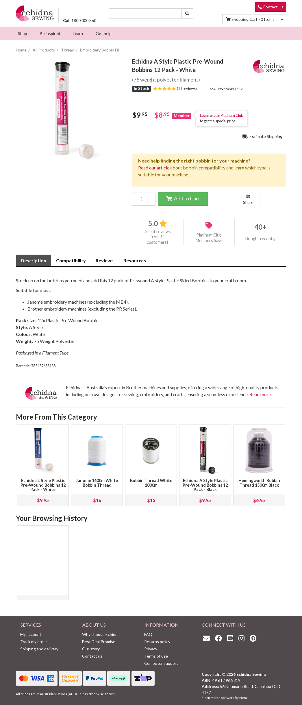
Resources (134, 260)
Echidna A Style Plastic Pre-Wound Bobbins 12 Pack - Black (205, 485)
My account (30, 634)
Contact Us (271, 6)
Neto (243, 698)
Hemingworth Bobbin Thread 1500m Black (259, 483)
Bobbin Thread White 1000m (151, 483)
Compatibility (71, 260)
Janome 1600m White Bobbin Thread (97, 483)
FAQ (148, 634)
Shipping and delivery (39, 648)
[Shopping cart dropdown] (282, 19)
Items (250, 19)
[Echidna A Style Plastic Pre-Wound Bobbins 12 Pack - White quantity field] (143, 199)
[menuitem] (23, 33)
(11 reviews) (175, 88)
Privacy (150, 648)
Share (248, 199)
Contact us (92, 656)
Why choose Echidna (101, 634)
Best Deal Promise (98, 641)
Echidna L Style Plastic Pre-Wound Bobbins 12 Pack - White (43, 485)
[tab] (33, 260)
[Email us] (208, 638)
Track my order (33, 641)
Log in (204, 115)
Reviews (105, 260)
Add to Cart (183, 198)
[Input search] (145, 13)
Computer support (161, 663)
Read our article (153, 167)
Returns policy (157, 641)
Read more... (261, 394)
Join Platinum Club (228, 115)
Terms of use (156, 656)
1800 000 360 (79, 20)
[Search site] (187, 13)
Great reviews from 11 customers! (157, 237)
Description (33, 260)
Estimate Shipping (262, 136)
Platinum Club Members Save (209, 237)
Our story (91, 648)
